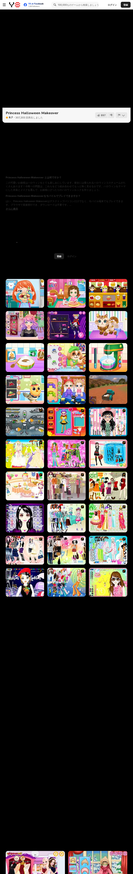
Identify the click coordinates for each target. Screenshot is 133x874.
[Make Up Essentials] (25, 518)
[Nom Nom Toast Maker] (108, 357)
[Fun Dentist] (25, 293)
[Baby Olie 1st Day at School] (66, 293)
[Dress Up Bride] (25, 453)
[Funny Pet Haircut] (108, 325)
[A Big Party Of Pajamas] (108, 550)
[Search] (54, 5)
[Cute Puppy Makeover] (66, 357)
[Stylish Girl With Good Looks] (25, 582)
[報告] (121, 115)
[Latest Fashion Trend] (66, 582)
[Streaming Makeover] (25, 325)
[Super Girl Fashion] (108, 486)
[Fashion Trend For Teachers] (66, 486)
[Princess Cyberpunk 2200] (66, 325)
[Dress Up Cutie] (108, 421)
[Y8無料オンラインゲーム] (14, 4)
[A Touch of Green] (66, 453)
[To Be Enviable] (108, 582)
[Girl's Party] (25, 486)
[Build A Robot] (25, 421)
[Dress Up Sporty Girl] (25, 550)
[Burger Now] (108, 293)
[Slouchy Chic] (66, 550)
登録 (125, 4)
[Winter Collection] (66, 518)
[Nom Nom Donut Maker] (25, 357)
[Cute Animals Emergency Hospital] (25, 389)
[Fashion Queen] (108, 453)
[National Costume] (108, 518)
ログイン (112, 4)
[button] (12, 209)
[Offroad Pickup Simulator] (108, 389)
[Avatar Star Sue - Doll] (66, 421)
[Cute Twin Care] (66, 389)
